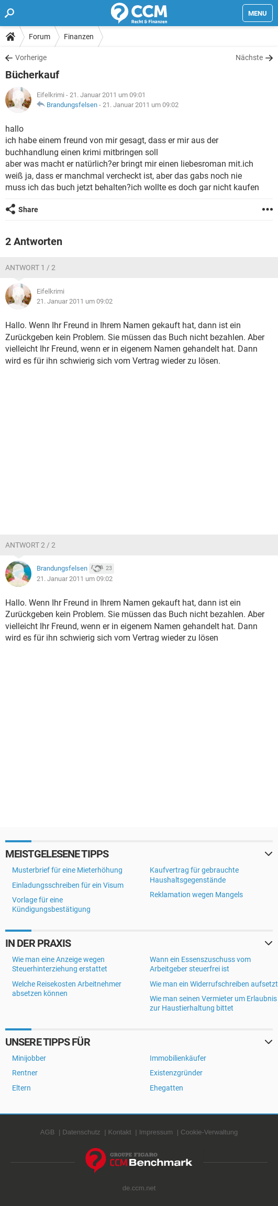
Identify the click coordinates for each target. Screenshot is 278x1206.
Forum (39, 36)
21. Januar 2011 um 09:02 (141, 105)
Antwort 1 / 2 (30, 267)
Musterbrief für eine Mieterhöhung (67, 870)
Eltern (21, 1088)
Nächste (249, 57)
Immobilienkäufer (178, 1058)
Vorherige (31, 57)
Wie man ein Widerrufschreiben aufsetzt (214, 984)
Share (28, 209)
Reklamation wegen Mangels (196, 894)
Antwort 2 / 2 (30, 545)
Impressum (156, 1132)
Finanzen (79, 36)
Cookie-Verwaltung (209, 1132)
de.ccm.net (139, 1188)
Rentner (25, 1073)
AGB (47, 1132)
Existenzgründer (176, 1073)
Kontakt (119, 1132)
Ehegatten (166, 1088)
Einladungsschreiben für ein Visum (68, 885)
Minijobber (29, 1058)
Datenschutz (81, 1132)
